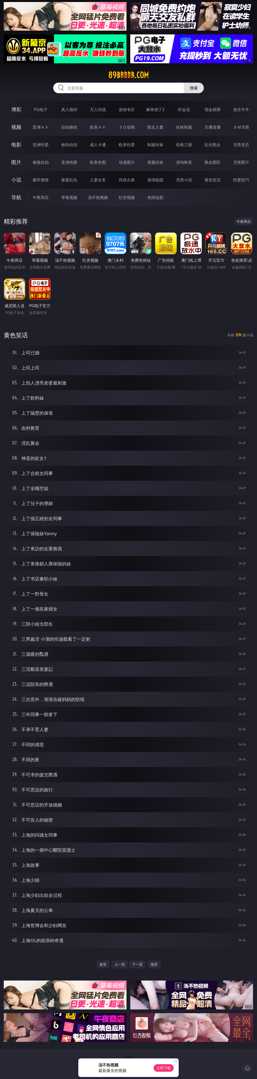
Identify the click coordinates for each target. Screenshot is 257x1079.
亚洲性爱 (41, 144)
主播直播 (213, 127)
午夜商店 (41, 197)
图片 (16, 162)
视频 (16, 127)
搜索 (194, 88)
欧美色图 (98, 162)
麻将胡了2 (155, 109)
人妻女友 (98, 180)
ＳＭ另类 (241, 127)
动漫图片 (127, 162)
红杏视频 (127, 197)
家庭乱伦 (69, 180)
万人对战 (98, 109)
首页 (102, 964)
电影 (16, 144)
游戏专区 (127, 109)
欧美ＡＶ (98, 127)
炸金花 (184, 109)
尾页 (154, 964)
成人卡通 (98, 144)
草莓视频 (69, 197)
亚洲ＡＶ (41, 127)
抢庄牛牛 (241, 109)
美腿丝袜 (155, 162)
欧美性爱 (127, 144)
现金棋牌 (213, 109)
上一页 (119, 964)
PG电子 (40, 109)
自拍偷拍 (69, 127)
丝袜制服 (184, 127)
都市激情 (41, 180)
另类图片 (241, 162)
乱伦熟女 (213, 144)
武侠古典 (127, 180)
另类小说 (184, 180)
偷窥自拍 (41, 162)
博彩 (16, 109)
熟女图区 (213, 162)
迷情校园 (155, 180)
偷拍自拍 (69, 144)
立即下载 (164, 1067)
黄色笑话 (213, 180)
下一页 (137, 964)
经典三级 (184, 144)
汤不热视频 (98, 197)
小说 (16, 179)
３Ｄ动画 (127, 127)
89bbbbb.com (128, 75)
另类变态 (241, 144)
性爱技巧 (241, 180)
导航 (16, 197)
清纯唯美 (184, 162)
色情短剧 (155, 197)
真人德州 (69, 109)
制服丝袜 (155, 144)
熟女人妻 (155, 127)
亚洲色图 (69, 162)
